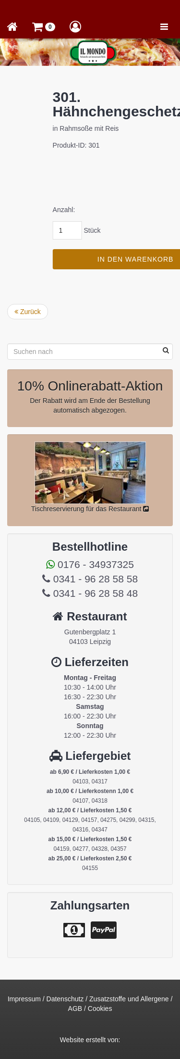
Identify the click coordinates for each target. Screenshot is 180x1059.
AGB (75, 1008)
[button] (43, 26)
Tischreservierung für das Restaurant (90, 509)
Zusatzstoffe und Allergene (129, 999)
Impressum (24, 999)
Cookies (100, 1008)
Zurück (27, 311)
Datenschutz (65, 999)
